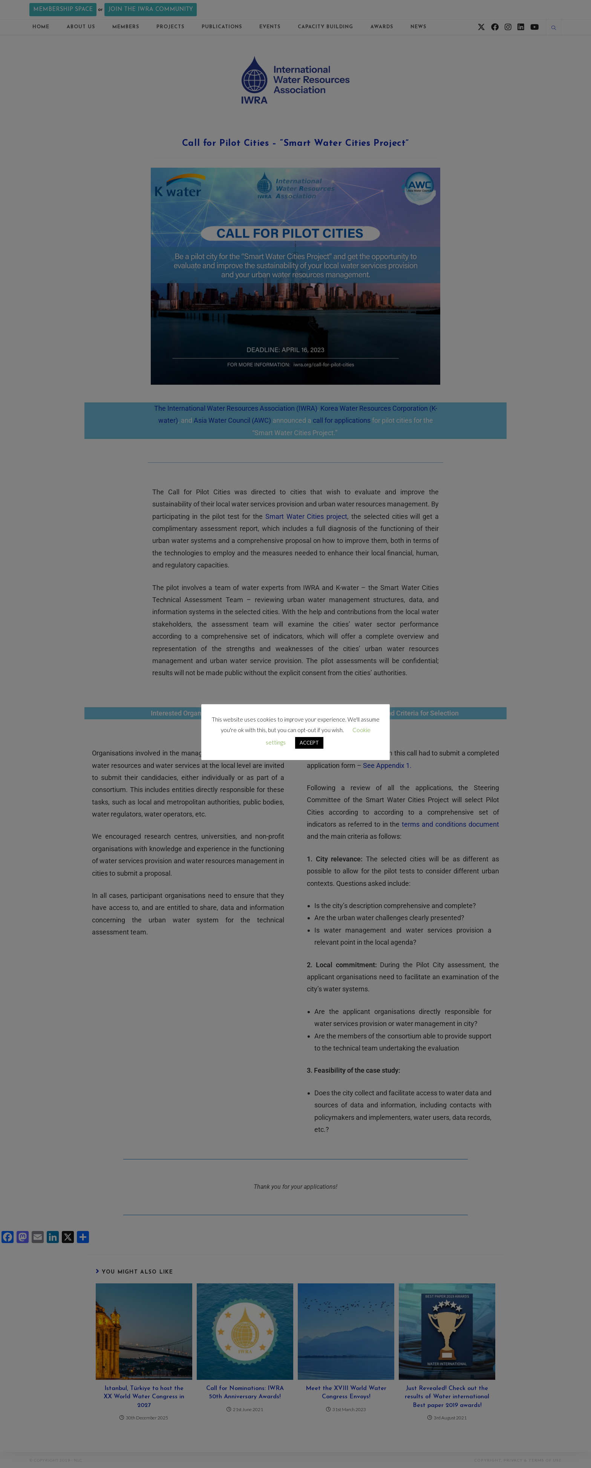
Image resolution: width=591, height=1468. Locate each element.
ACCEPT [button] (309, 743)
